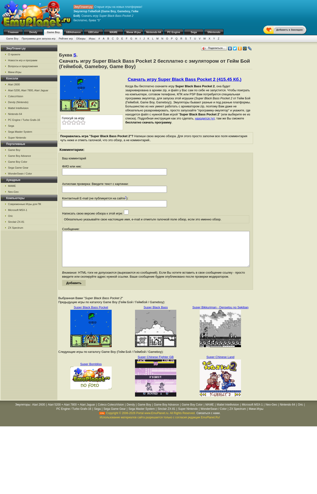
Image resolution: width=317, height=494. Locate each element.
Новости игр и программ (22, 60)
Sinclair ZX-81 (16, 221)
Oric (10, 215)
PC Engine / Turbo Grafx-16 (24, 119)
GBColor (93, 32)
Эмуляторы (22, 411)
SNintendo (213, 32)
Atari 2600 (14, 84)
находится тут (205, 118)
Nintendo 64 (153, 32)
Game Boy (53, 32)
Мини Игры (134, 32)
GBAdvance (73, 32)
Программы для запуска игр (38, 38)
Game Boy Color (17, 161)
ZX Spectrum (15, 227)
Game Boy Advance (19, 155)
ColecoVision (15, 96)
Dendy (33, 32)
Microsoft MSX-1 (17, 210)
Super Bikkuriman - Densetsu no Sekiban (220, 314)
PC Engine (173, 32)
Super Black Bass (156, 314)
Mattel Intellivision (18, 108)
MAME (114, 32)
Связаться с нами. (208, 420)
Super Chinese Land (221, 364)
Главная (13, 32)
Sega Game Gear (18, 167)
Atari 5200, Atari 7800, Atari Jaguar (28, 90)
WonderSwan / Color (20, 173)
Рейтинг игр (66, 38)
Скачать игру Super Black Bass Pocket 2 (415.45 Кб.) (184, 79)
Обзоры (81, 38)
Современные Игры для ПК (24, 204)
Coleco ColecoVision (111, 411)
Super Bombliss (91, 371)
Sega (194, 32)
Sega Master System (20, 131)
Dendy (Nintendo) (18, 102)
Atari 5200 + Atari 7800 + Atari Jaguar (71, 411)
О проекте (14, 54)
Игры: (92, 38)
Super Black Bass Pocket (91, 314)
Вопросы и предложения (23, 66)
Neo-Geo (13, 191)
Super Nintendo (17, 137)
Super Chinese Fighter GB (155, 364)
